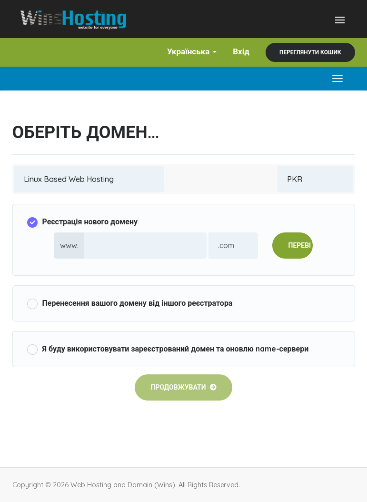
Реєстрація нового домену (82, 222)
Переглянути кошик (310, 52)
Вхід (241, 51)
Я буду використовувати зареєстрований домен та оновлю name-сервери (168, 349)
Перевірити (300, 245)
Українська (192, 51)
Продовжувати (183, 387)
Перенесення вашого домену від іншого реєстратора (130, 303)
